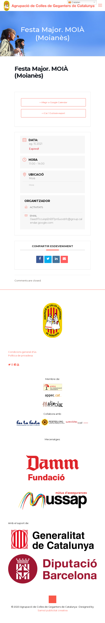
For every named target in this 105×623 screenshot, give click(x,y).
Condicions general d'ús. (22, 351)
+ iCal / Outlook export (53, 113)
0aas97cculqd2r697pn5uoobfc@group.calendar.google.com (56, 221)
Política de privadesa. (20, 355)
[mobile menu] (100, 5)
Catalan (74, 2)
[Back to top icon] (52, 599)
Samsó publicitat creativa (53, 610)
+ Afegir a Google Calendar (53, 102)
